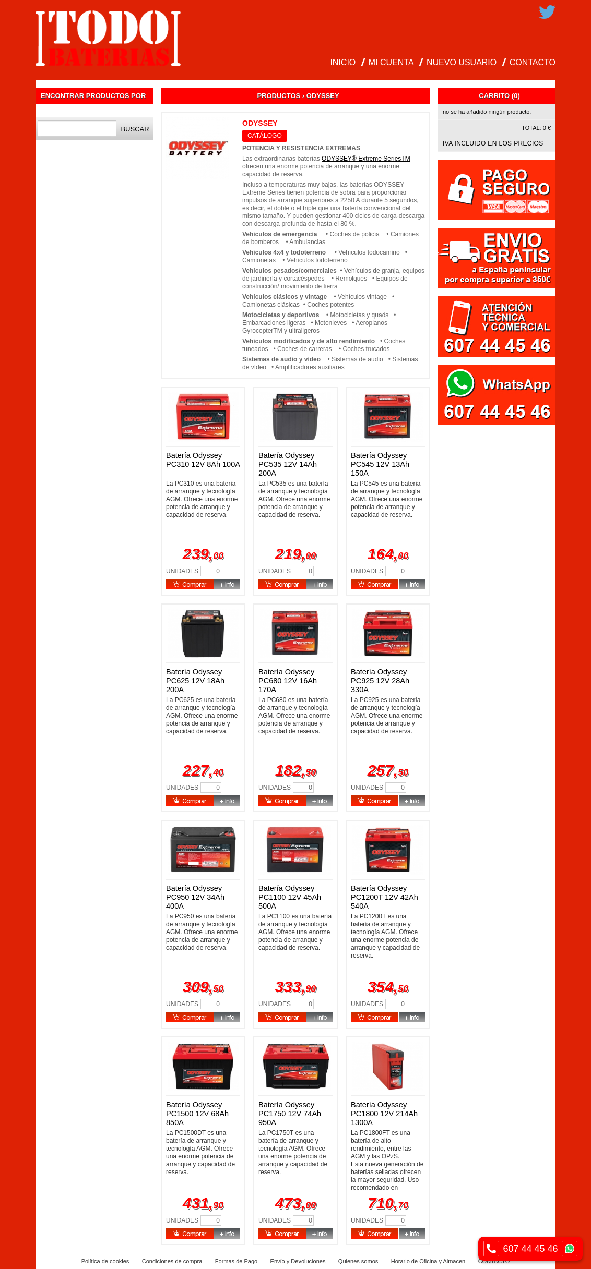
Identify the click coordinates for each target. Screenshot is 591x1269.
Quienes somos (358, 1261)
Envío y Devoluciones (298, 1261)
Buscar (135, 129)
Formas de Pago (236, 1261)
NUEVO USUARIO (462, 62)
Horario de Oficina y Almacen (428, 1261)
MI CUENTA (391, 62)
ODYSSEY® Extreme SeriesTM (366, 158)
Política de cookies (105, 1261)
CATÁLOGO (264, 135)
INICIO (343, 62)
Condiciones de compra (172, 1261)
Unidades (182, 571)
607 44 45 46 (530, 1248)
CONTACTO (532, 62)
